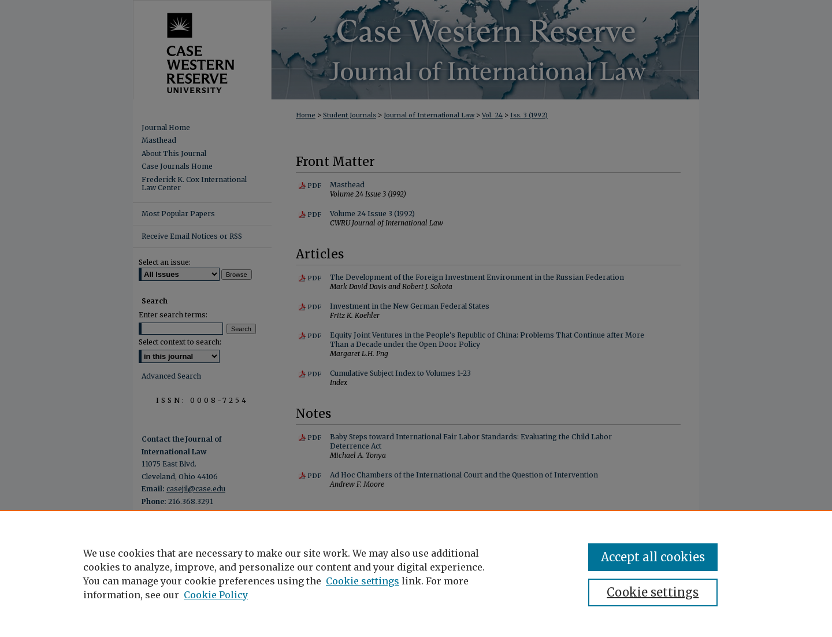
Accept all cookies (653, 557)
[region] (416, 573)
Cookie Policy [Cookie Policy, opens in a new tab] (216, 595)
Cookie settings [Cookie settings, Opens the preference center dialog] (653, 592)
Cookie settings (362, 581)
